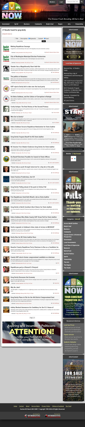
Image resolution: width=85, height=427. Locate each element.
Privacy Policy (46, 406)
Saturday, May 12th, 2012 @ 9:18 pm (23, 153)
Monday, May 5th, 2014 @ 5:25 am (22, 82)
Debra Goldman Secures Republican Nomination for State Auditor (33, 127)
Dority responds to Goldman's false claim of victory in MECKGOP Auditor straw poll (32, 228)
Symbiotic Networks (70, 342)
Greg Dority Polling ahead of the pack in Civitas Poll (28, 187)
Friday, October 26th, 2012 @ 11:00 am (23, 102)
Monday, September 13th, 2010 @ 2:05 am (24, 273)
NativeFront (67, 251)
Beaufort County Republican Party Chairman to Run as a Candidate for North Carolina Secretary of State (35, 248)
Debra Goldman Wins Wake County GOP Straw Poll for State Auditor (34, 217)
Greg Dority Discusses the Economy (23, 277)
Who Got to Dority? (17, 117)
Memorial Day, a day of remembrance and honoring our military (73, 75)
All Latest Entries (69, 100)
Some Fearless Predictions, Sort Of (23, 177)
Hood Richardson (55, 82)
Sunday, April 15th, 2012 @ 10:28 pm (23, 213)
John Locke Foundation (54, 162)
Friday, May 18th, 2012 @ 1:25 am (22, 142)
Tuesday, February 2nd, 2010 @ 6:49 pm (23, 303)
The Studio (67, 268)
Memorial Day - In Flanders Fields (72, 69)
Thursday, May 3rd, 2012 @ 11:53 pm (23, 183)
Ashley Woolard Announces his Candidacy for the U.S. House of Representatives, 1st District (32, 308)
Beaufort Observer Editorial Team (52, 52)
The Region (67, 265)
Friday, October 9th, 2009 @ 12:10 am (23, 313)
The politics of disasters (19, 77)
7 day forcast (76, 154)
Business (27, 24)
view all (77, 219)
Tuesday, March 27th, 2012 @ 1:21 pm (23, 223)
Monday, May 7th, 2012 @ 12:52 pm (23, 173)
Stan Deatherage (56, 72)
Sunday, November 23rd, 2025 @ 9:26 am (24, 52)
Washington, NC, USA (73, 162)
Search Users (7, 34)
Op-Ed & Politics (69, 254)
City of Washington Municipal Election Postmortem (28, 56)
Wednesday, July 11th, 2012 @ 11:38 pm (24, 112)
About (27, 406)
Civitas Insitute (56, 112)
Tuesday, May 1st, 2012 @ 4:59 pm (22, 193)
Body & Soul (49, 24)
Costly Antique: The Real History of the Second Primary (29, 107)
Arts (69, 24)
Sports (66, 256)
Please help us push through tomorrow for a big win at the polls (32, 167)
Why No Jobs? (15, 287)
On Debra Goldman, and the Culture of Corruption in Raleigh (31, 97)
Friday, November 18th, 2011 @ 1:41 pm (23, 253)
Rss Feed (68, 406)
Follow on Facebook (58, 406)
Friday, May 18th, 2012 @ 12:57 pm (23, 122)
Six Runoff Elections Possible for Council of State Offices (30, 157)
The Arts (66, 262)
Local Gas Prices (69, 325)
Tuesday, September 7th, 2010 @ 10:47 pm (24, 283)
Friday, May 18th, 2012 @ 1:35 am (22, 132)
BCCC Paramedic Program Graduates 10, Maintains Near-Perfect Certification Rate (73, 90)
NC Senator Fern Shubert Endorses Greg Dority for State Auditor (32, 147)
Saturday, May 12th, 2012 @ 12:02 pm (23, 163)
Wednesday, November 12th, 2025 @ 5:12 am (24, 62)
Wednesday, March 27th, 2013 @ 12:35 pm (24, 92)
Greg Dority (57, 283)
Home (15, 406)
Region (60, 24)
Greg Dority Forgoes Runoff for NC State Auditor (27, 137)
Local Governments (70, 242)
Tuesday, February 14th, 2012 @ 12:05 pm (24, 243)
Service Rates (35, 406)
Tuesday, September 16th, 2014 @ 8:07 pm (24, 72)
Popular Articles (69, 335)
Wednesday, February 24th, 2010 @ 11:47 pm (24, 293)
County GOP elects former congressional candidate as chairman (33, 257)
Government (6, 24)
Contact (21, 406)
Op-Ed (16, 24)
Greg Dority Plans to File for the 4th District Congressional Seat (32, 297)
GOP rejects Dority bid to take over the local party (28, 87)
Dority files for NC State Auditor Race (23, 237)
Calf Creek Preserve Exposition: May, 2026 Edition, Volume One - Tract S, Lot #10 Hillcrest (73, 83)
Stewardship (79, 24)
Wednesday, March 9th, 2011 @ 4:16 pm (23, 263)
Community (38, 24)
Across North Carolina (71, 223)
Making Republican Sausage (20, 46)
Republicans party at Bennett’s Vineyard (24, 267)
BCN (58, 263)
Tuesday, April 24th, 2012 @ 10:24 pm (23, 203)
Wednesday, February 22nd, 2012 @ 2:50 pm (24, 233)
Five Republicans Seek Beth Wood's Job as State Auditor (30, 197)
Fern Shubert (56, 122)
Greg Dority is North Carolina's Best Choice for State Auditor (31, 207)
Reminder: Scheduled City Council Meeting (71, 96)
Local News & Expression (71, 245)
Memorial (67, 248)
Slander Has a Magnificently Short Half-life (25, 67)
